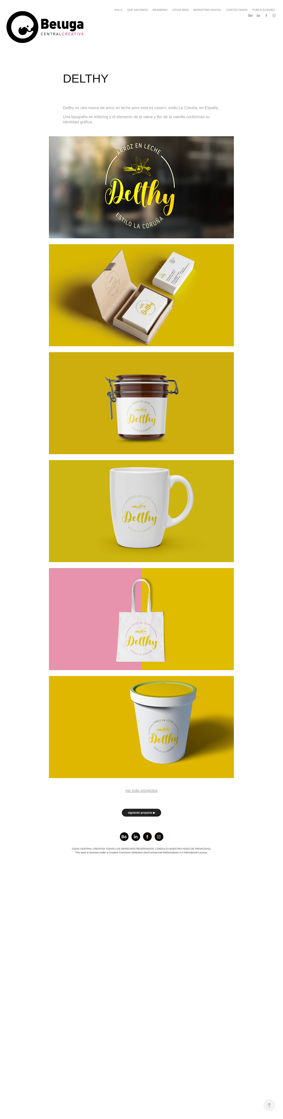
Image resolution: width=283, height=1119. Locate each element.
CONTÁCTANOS (237, 9)
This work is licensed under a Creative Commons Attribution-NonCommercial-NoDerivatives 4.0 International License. (141, 852)
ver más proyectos (141, 790)
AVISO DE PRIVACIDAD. (196, 848)
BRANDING (160, 9)
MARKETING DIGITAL (207, 9)
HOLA (118, 9)
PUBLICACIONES (263, 9)
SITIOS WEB (180, 9)
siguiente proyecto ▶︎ (141, 812)
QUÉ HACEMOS (137, 9)
